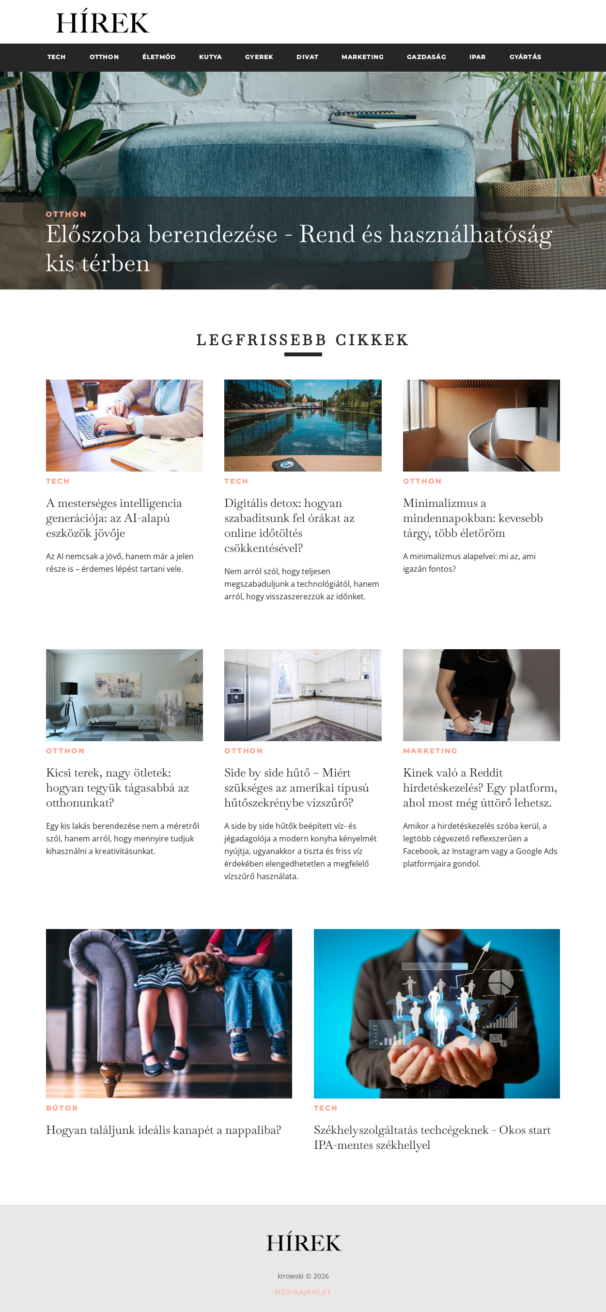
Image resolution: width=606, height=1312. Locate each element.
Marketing (430, 751)
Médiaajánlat (303, 1292)
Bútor (62, 1108)
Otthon (66, 214)
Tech (58, 481)
